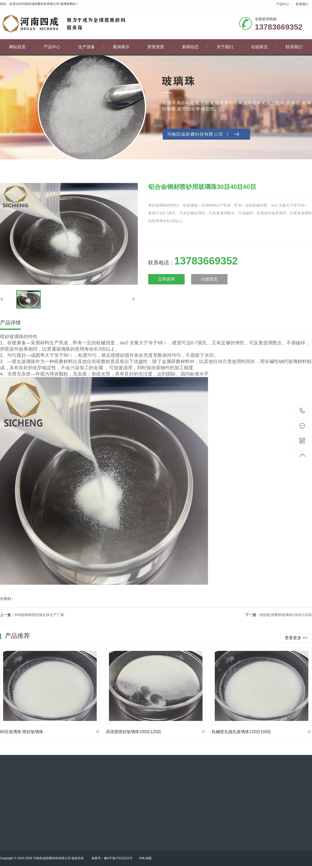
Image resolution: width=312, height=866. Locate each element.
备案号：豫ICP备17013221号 (112, 858)
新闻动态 (195, 47)
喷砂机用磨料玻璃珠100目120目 (286, 615)
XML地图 (145, 858)
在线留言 (264, 47)
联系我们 (302, 4)
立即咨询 (166, 279)
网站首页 (22, 47)
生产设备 (91, 47)
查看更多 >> (296, 638)
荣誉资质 (160, 47)
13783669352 (302, 411)
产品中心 (282, 4)
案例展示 (126, 47)
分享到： (7, 599)
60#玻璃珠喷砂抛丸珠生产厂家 (39, 615)
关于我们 (229, 47)
